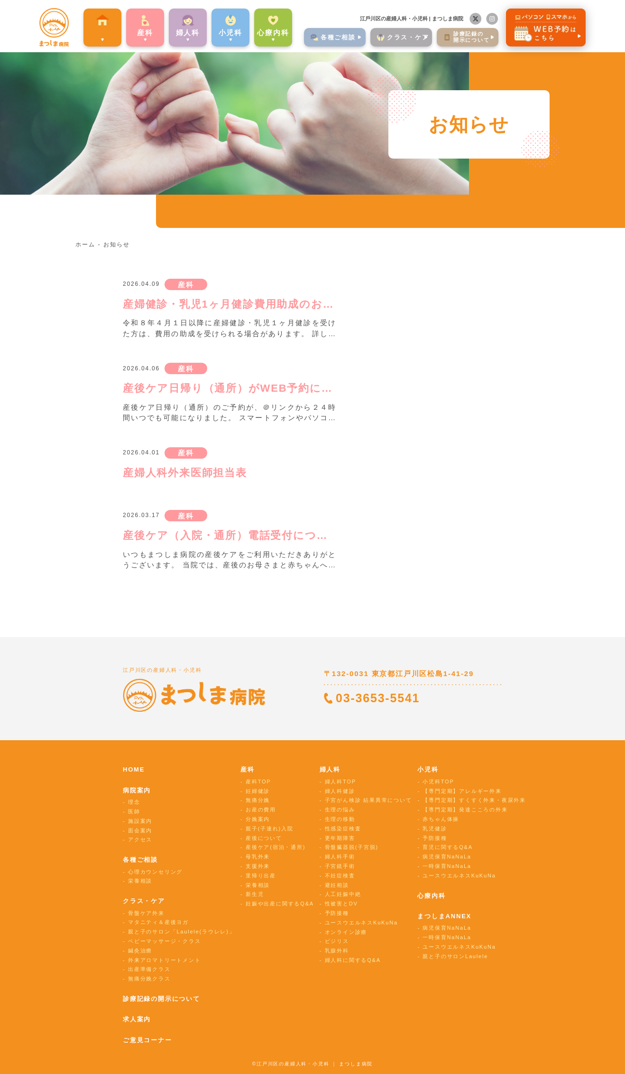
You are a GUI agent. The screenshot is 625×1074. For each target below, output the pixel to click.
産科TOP (258, 781)
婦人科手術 (340, 856)
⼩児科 (213, 30)
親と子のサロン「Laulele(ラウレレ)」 (181, 931)
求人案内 (137, 1019)
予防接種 (337, 913)
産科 (128, 30)
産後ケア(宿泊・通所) (275, 847)
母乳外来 (258, 856)
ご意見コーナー (147, 1040)
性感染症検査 (343, 828)
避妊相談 (337, 885)
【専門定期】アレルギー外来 (462, 791)
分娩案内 (258, 819)
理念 (134, 802)
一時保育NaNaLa (447, 866)
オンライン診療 (346, 932)
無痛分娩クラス (149, 978)
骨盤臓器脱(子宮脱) (351, 847)
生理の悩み (340, 809)
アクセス (140, 839)
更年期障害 (340, 838)
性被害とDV (341, 903)
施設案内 (140, 821)
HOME (134, 769)
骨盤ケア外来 (146, 913)
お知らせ (116, 244)
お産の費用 (261, 809)
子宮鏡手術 (340, 866)
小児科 (427, 769)
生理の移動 (340, 819)
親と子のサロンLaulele (455, 956)
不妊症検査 (340, 875)
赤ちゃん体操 (441, 819)
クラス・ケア (144, 900)
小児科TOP (438, 781)
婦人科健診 (340, 791)
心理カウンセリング (155, 872)
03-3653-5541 (378, 698)
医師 (134, 811)
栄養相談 (140, 881)
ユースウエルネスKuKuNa (361, 922)
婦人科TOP (340, 781)
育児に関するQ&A (447, 847)
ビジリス (337, 941)
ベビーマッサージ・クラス (164, 941)
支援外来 (258, 866)
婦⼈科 (171, 30)
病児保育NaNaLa (447, 856)
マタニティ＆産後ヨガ (158, 922)
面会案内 (140, 830)
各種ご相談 (140, 859)
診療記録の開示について (161, 998)
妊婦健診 (258, 791)
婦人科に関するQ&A (353, 960)
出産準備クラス (149, 969)
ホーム (85, 244)
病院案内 (85, 30)
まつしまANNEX (444, 916)
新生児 (255, 894)
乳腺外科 (337, 950)
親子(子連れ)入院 (270, 828)
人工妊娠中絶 (343, 894)
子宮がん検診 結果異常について (368, 800)
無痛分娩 (258, 800)
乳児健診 (435, 828)
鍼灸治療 (140, 950)
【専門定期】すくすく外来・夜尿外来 (474, 800)
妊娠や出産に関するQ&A (280, 903)
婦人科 (330, 769)
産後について (264, 838)
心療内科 (256, 30)
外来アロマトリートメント (164, 960)
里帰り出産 (261, 875)
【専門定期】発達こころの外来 (465, 809)
